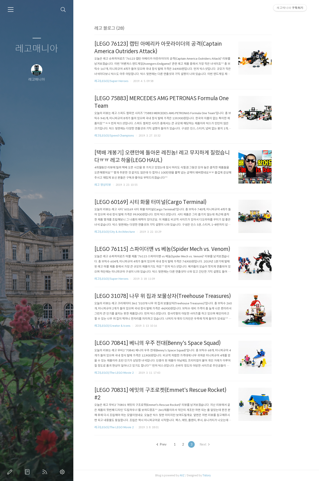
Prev (174, 444)
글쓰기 (10, 471)
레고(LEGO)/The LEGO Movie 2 (127, 373)
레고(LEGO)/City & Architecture (128, 232)
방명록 (28, 471)
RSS (45, 471)
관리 (63, 471)
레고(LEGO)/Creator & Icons (126, 326)
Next (218, 444)
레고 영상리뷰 (116, 185)
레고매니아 (36, 48)
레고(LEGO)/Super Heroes (125, 81)
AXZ (195, 475)
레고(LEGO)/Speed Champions (127, 135)
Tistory (220, 475)
